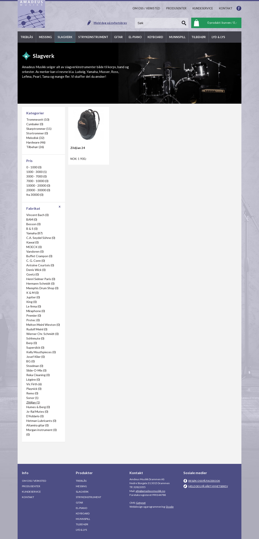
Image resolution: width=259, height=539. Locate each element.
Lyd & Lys (81, 529)
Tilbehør (82, 524)
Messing (81, 486)
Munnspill (83, 518)
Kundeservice (31, 491)
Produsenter (31, 486)
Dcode (170, 506)
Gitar (79, 502)
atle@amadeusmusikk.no (150, 491)
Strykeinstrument (88, 497)
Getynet (141, 502)
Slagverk (82, 491)
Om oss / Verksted (34, 480)
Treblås (81, 480)
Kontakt (28, 497)
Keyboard (83, 513)
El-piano (81, 508)
